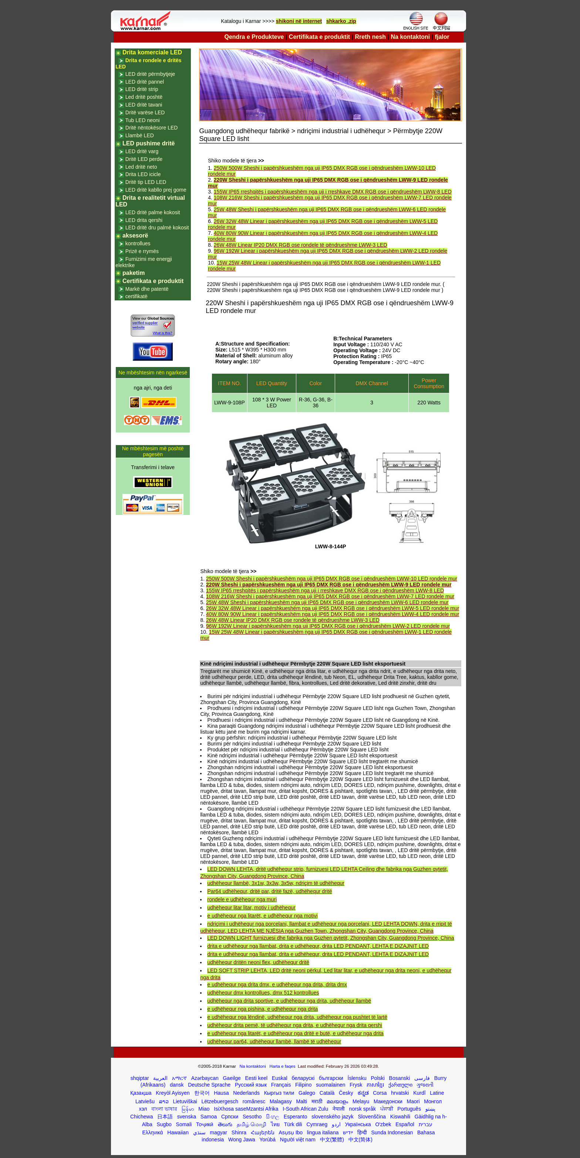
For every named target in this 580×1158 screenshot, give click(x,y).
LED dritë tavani (143, 105)
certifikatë (136, 296)
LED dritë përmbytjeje (150, 74)
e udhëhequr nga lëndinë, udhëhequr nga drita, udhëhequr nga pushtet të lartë (297, 1017)
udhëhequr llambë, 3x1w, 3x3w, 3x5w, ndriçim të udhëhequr (275, 883)
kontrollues (138, 243)
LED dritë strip (141, 89)
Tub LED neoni (142, 120)
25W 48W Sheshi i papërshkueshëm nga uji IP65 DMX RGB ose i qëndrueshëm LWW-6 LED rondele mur (327, 602)
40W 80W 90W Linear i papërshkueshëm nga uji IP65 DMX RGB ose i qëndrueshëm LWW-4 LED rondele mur (332, 614)
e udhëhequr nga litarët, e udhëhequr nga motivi (262, 916)
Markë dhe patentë (147, 289)
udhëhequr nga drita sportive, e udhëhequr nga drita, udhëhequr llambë (289, 1001)
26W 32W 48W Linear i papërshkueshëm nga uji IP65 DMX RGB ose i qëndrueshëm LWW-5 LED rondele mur (332, 608)
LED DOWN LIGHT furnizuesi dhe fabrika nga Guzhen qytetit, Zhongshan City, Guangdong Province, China (330, 938)
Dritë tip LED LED (145, 182)
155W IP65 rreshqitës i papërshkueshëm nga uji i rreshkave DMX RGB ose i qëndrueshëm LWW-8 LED (333, 192)
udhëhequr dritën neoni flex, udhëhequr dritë (258, 962)
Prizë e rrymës (142, 251)
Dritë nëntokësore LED (151, 128)
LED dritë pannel (144, 82)
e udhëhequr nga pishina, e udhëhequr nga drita (262, 1009)
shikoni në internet (299, 21)
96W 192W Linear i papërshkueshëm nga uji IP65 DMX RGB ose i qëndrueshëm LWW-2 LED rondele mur (328, 626)
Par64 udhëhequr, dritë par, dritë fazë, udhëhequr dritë (269, 891)
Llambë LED (139, 135)
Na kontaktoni (410, 37)
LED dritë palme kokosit (152, 212)
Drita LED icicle (143, 174)
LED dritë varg (141, 151)
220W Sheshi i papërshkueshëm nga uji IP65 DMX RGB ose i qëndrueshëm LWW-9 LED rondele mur (328, 585)
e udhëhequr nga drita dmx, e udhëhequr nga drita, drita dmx (277, 984)
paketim (133, 273)
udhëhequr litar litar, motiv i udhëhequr (251, 907)
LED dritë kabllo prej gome (155, 190)
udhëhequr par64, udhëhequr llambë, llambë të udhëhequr (274, 1041)
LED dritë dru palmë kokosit (157, 227)
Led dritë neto (141, 167)
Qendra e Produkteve (254, 37)
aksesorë (135, 235)
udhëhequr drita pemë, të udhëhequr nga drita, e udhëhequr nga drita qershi (294, 1025)
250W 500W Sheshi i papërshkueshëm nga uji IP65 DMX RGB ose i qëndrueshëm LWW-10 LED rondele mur (331, 579)
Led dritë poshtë (143, 97)
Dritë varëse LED (145, 112)
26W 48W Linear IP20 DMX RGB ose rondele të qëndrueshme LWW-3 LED (300, 245)
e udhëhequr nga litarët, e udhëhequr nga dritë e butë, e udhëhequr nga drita (295, 1033)
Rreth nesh (370, 37)
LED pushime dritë (148, 143)
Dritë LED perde (143, 159)
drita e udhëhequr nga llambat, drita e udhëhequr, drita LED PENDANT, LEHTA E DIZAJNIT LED (318, 946)
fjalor (442, 37)
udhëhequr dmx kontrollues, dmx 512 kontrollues (263, 993)
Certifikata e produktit (319, 37)
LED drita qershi (143, 220)
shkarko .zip (341, 21)
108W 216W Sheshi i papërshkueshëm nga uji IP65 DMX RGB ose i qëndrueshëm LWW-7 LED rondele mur (330, 596)
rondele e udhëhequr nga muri (242, 899)
